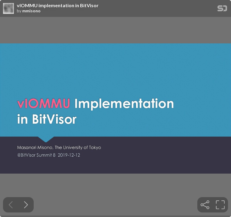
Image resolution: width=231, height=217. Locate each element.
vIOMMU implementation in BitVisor (58, 5)
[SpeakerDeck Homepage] (222, 9)
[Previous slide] (10, 205)
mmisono (31, 11)
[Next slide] (26, 205)
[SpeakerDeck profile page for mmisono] (8, 8)
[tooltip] (205, 205)
